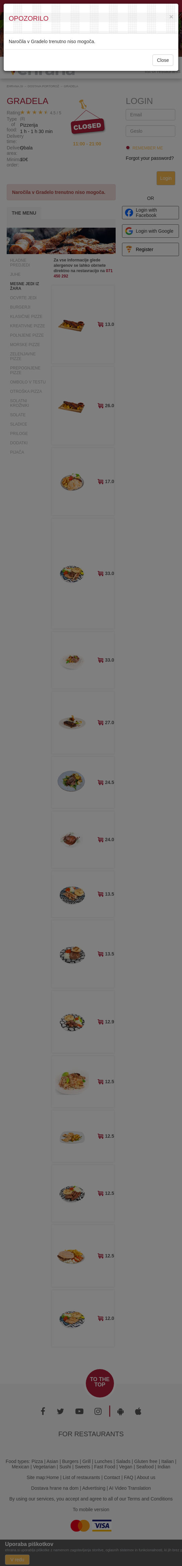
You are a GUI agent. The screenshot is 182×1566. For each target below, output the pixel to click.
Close (163, 60)
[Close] (171, 16)
